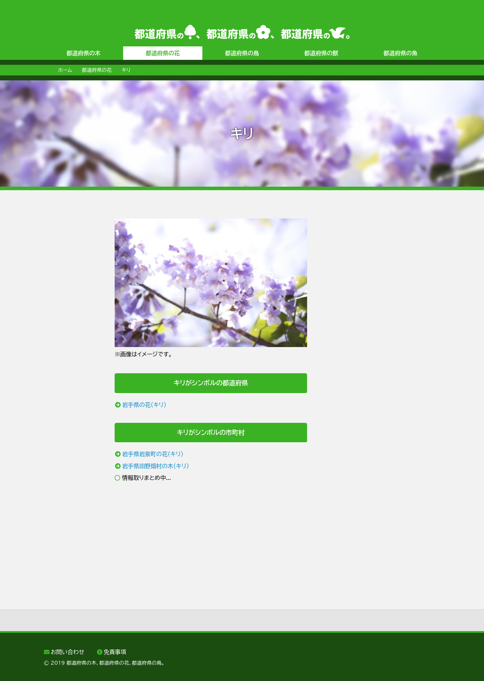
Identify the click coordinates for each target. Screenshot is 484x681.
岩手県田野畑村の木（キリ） (155, 466)
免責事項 (115, 652)
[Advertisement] (72, 325)
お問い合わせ (67, 652)
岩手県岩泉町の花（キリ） (153, 454)
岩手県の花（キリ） (144, 405)
